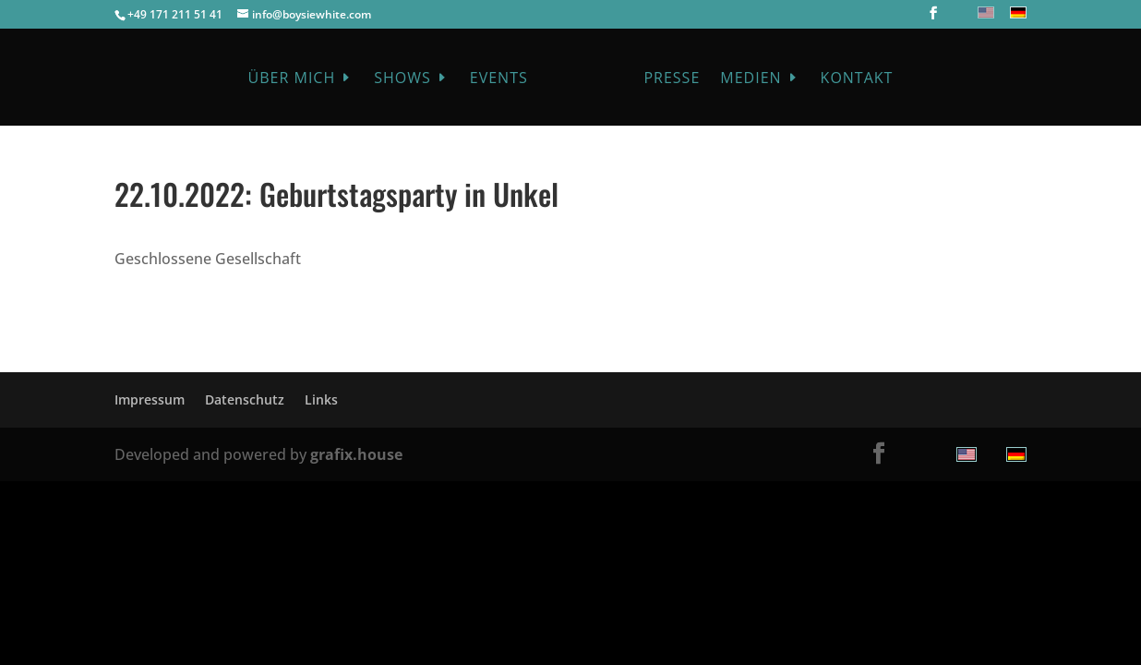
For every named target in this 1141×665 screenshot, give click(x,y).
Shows (402, 79)
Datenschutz (244, 399)
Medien (750, 79)
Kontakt (857, 79)
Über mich (292, 79)
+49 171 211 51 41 (174, 14)
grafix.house (356, 454)
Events (499, 79)
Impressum (149, 399)
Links (321, 399)
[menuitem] (983, 12)
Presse (671, 79)
